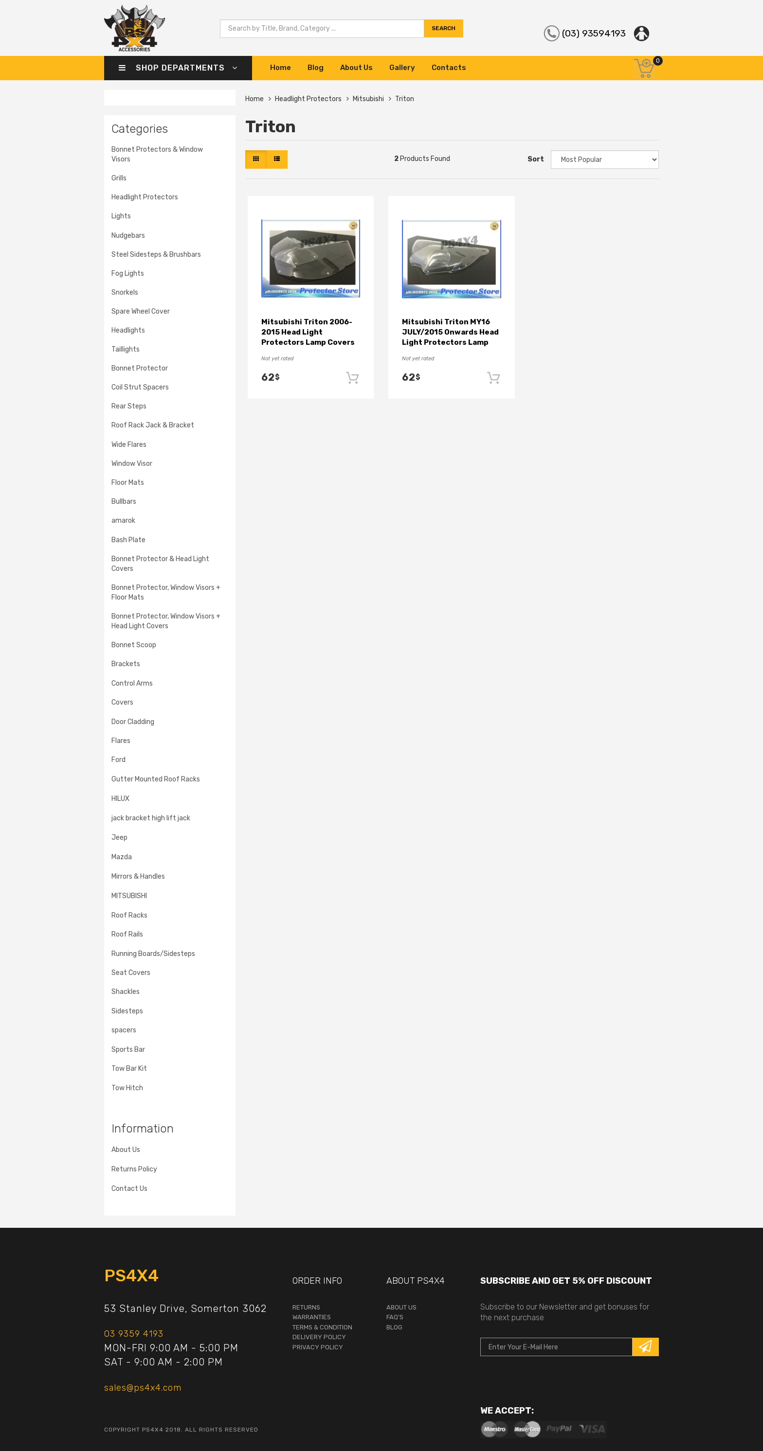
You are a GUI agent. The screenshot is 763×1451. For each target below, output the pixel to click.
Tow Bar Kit (129, 1068)
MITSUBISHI (129, 896)
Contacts (449, 67)
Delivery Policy (319, 1337)
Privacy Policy (317, 1347)
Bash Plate (128, 540)
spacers (123, 1030)
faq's (394, 1317)
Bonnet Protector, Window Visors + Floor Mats (165, 593)
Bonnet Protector (139, 368)
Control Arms (132, 683)
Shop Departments (178, 67)
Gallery (402, 67)
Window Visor (131, 464)
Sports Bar (128, 1049)
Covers (122, 702)
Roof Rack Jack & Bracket (152, 425)
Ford (118, 760)
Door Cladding (132, 722)
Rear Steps (128, 406)
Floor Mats (127, 482)
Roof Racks (129, 915)
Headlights (128, 330)
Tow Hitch (127, 1088)
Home (280, 67)
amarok (123, 520)
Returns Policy (134, 1169)
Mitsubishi (368, 99)
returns (306, 1307)
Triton (404, 99)
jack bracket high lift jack (150, 818)
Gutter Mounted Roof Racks (155, 779)
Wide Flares (128, 445)
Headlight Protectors (144, 197)
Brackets (125, 664)
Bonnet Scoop (133, 645)
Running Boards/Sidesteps (153, 954)
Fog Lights (127, 273)
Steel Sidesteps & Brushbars (156, 254)
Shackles (125, 992)
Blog (316, 67)
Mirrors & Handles (138, 876)
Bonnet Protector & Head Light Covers (160, 564)
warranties (311, 1317)
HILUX (120, 799)
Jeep (119, 837)
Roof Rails (127, 934)
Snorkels (124, 292)
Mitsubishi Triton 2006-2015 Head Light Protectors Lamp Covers (308, 332)
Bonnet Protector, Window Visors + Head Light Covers (165, 621)
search (443, 33)
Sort (535, 159)
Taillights (125, 349)
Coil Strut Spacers (140, 387)
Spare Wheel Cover (140, 311)
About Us (356, 67)
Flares (120, 741)
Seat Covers (130, 973)
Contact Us (129, 1189)
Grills (119, 178)
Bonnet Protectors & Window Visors (157, 154)
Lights (121, 216)
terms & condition (322, 1327)
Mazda (121, 857)
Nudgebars (128, 235)
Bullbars (123, 501)
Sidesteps (127, 1011)
